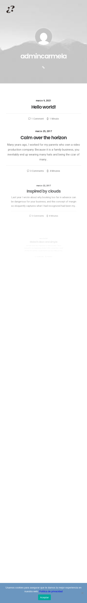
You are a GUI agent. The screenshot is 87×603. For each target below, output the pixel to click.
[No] (82, 593)
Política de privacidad (51, 591)
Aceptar (44, 597)
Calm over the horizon (43, 137)
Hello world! (43, 107)
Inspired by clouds (43, 193)
